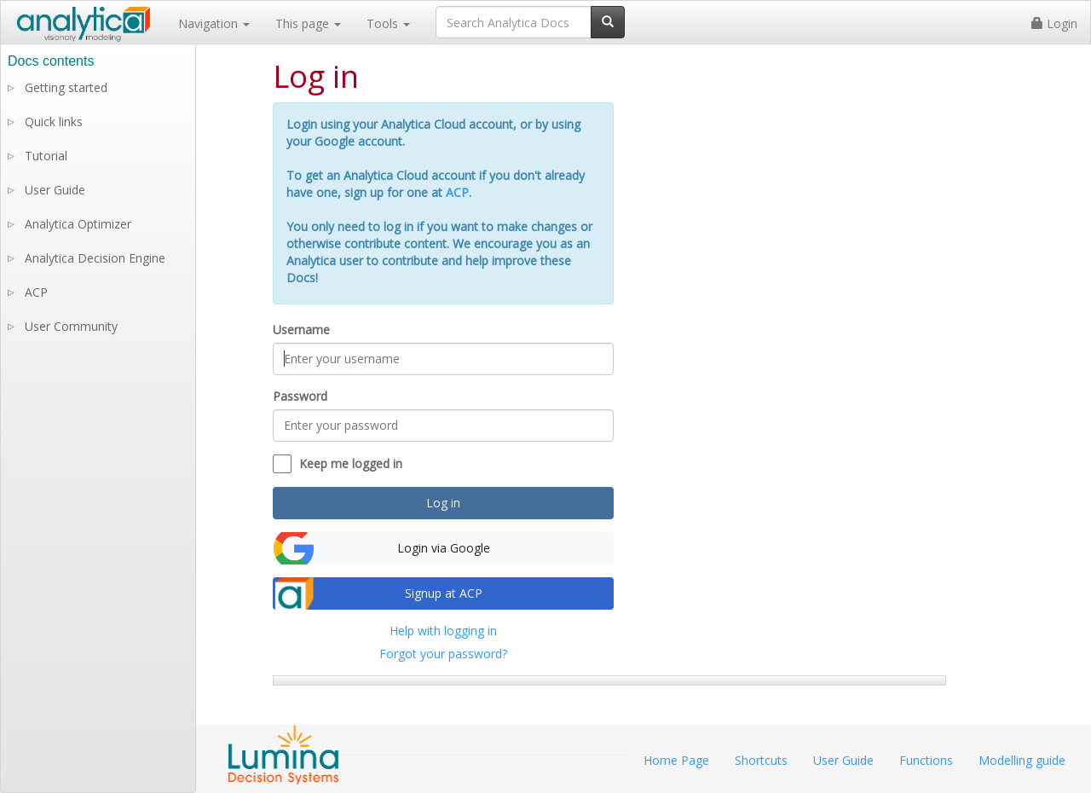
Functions (926, 760)
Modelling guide (1021, 760)
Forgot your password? (443, 653)
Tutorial (46, 156)
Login (1054, 23)
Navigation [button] (214, 23)
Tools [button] (388, 23)
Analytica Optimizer (78, 224)
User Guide (55, 190)
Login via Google (443, 548)
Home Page (676, 760)
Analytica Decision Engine (95, 258)
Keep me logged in (350, 463)
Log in (443, 503)
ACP (457, 192)
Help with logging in (443, 630)
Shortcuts (761, 760)
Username (301, 329)
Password (300, 396)
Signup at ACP (443, 593)
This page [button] (308, 23)
